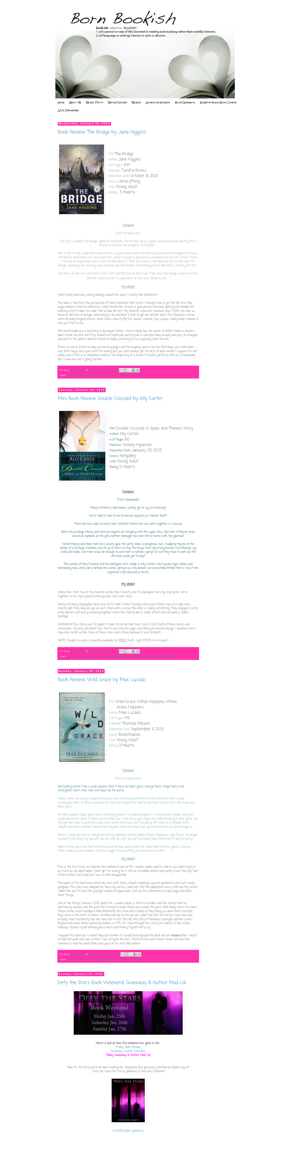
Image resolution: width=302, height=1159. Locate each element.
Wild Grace (125, 959)
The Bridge (124, 375)
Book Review (84, 375)
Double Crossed (99, 656)
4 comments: (106, 370)
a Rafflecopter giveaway (128, 1131)
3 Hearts (72, 375)
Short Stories (168, 656)
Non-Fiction (112, 959)
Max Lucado (98, 959)
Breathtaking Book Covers (218, 102)
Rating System (117, 102)
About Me (75, 102)
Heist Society (138, 656)
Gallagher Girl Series (119, 656)
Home (61, 102)
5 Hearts (72, 656)
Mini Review (153, 656)
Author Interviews (158, 102)
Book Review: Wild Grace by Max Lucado (101, 679)
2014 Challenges (68, 110)
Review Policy (94, 102)
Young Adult (137, 375)
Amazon (161, 640)
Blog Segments (185, 102)
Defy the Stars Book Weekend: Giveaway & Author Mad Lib (122, 982)
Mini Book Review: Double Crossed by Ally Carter (110, 398)
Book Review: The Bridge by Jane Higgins (102, 132)
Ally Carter (84, 656)
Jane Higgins (111, 375)
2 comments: (107, 651)
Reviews (136, 102)
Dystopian (97, 375)
